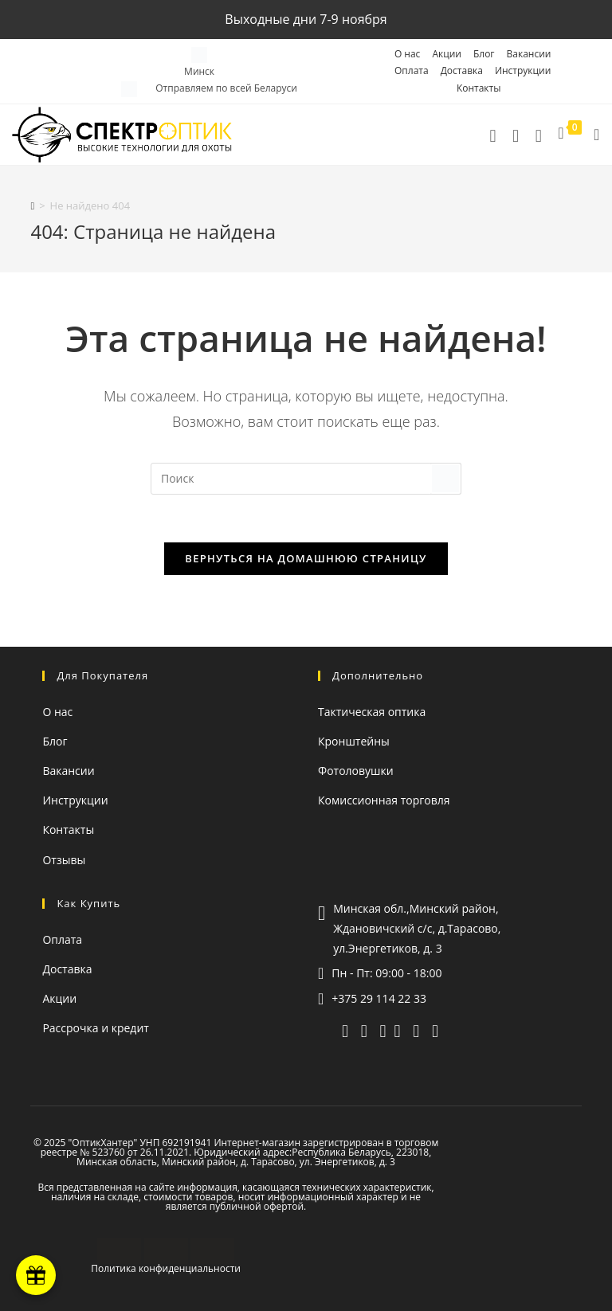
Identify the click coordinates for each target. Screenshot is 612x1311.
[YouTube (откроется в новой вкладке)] (397, 1030)
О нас (407, 54)
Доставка (462, 70)
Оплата (411, 70)
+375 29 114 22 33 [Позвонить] (379, 998)
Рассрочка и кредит (95, 1027)
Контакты (479, 88)
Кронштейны (354, 741)
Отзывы (63, 859)
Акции (446, 54)
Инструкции (523, 70)
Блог (484, 54)
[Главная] (32, 205)
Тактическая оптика (372, 711)
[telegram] (516, 134)
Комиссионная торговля (384, 800)
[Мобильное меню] (591, 134)
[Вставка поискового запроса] (306, 479)
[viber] (364, 1030)
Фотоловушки (356, 770)
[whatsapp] (383, 1030)
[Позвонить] (492, 134)
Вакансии (529, 54)
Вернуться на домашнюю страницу (305, 558)
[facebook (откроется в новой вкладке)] (435, 1030)
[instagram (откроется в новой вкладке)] (416, 1030)
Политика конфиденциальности (166, 1268)
